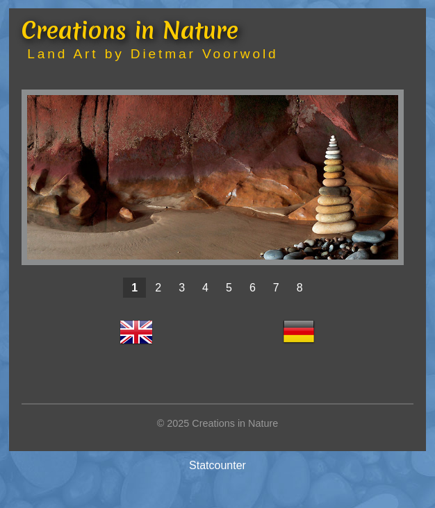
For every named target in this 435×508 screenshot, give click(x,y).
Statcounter (217, 465)
